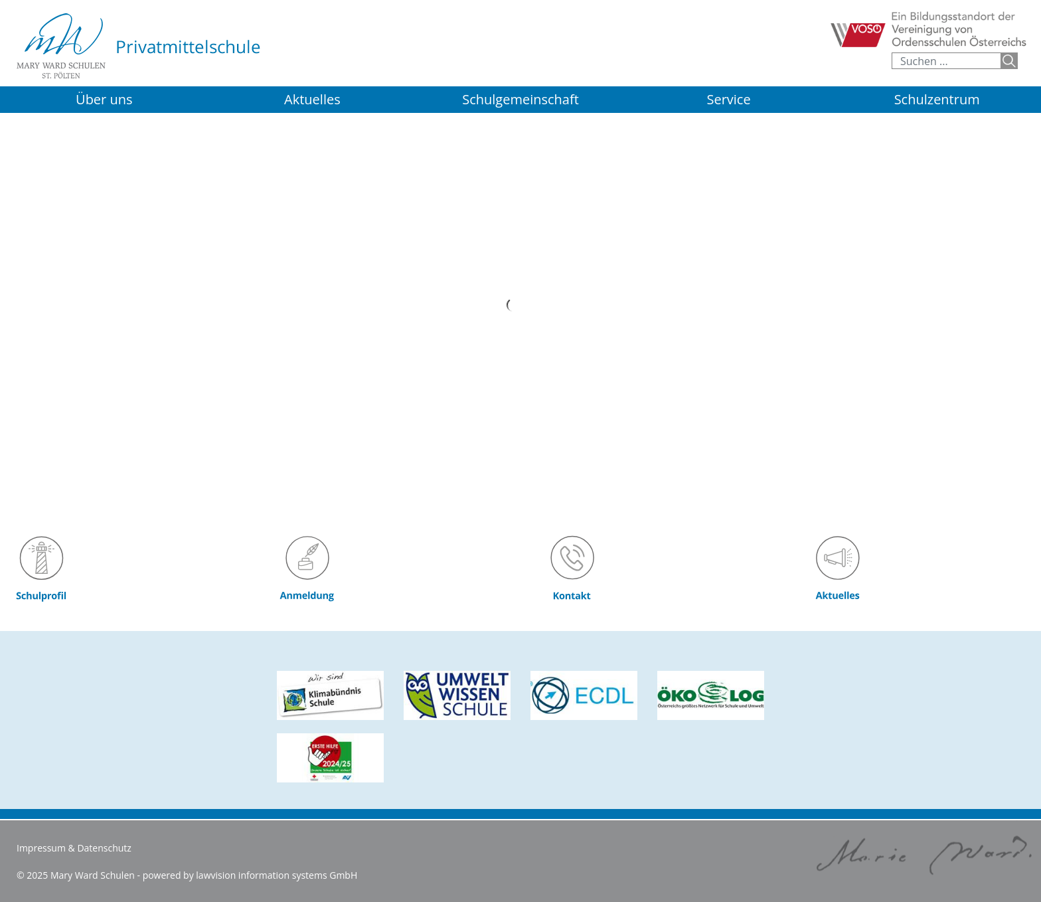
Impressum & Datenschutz (74, 848)
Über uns (104, 99)
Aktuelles (312, 99)
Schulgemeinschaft (520, 99)
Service (728, 99)
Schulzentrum (937, 99)
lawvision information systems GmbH (276, 875)
